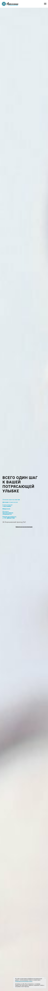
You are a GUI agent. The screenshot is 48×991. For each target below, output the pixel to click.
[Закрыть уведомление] (45, 978)
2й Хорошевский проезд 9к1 (14, 522)
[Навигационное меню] (45, 4)
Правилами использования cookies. (23, 981)
